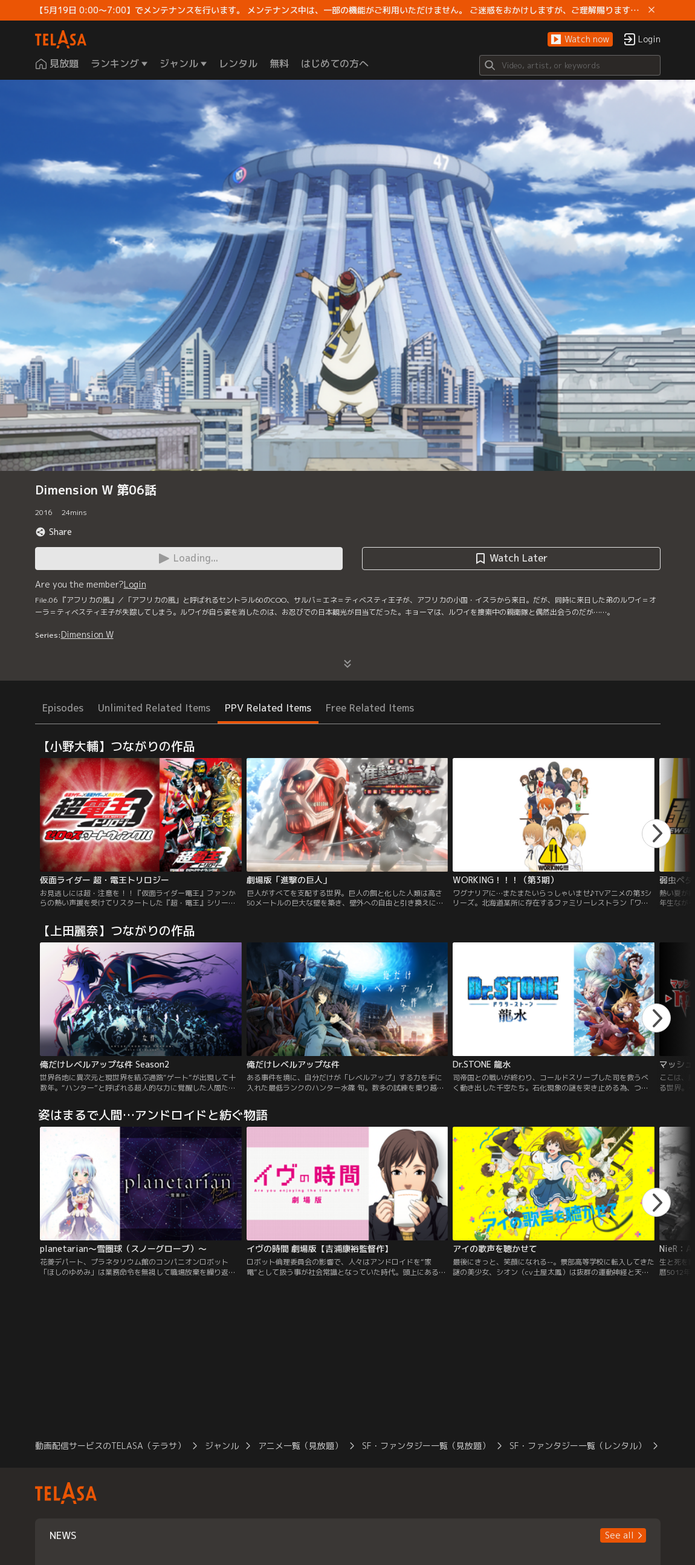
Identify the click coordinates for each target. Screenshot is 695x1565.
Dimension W (87, 634)
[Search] (570, 65)
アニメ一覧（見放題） (300, 1445)
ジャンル (222, 1445)
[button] (580, 39)
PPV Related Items (268, 707)
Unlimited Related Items (154, 707)
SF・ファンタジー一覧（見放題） (426, 1445)
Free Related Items (370, 707)
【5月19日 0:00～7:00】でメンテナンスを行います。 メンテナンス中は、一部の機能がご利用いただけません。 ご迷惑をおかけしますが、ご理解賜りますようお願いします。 (339, 10)
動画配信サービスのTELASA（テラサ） (110, 1445)
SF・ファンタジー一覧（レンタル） (577, 1445)
